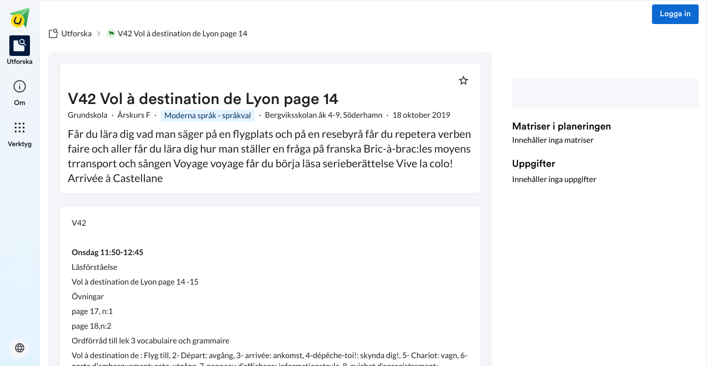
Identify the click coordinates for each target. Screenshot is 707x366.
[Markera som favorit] (463, 80)
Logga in (675, 14)
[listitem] (20, 51)
